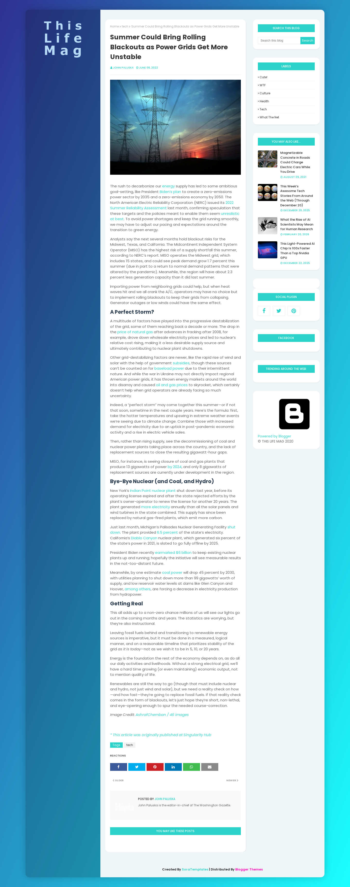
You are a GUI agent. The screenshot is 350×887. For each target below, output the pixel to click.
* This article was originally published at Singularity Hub (160, 734)
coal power (172, 572)
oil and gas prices (172, 384)
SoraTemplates (195, 869)
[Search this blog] (279, 40)
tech (125, 26)
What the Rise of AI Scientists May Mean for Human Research (296, 224)
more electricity (155, 506)
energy (168, 186)
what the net (269, 117)
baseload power (169, 368)
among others (138, 588)
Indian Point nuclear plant (153, 490)
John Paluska (123, 68)
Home (114, 26)
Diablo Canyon (144, 537)
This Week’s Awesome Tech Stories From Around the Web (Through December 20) (296, 196)
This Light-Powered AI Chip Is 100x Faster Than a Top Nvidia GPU (297, 250)
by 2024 (175, 466)
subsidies (181, 362)
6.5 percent (167, 532)
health (264, 101)
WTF (263, 85)
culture (265, 93)
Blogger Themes (249, 869)
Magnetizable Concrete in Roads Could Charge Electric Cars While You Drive (295, 162)
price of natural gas (135, 331)
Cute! (263, 77)
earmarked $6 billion (173, 552)
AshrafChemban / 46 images (162, 714)
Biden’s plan (170, 191)
